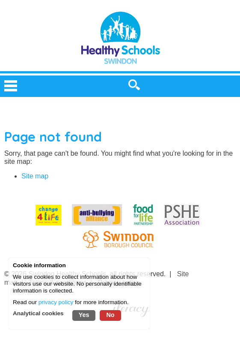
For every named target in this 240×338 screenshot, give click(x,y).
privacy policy (56, 302)
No (110, 314)
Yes (84, 314)
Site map (34, 176)
